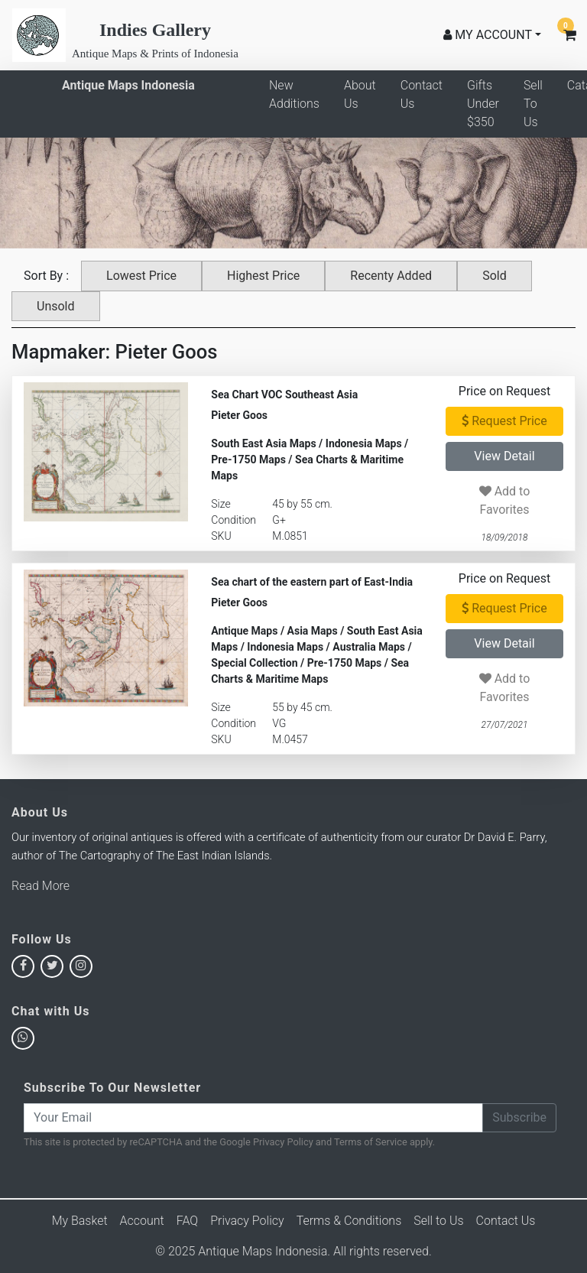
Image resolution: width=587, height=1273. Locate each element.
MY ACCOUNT (487, 35)
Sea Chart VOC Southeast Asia (284, 394)
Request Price (504, 421)
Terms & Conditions (349, 1220)
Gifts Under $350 (483, 103)
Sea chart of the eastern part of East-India (312, 582)
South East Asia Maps (263, 443)
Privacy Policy (283, 1142)
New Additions (294, 94)
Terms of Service (370, 1142)
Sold (494, 275)
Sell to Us (438, 1220)
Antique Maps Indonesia (128, 85)
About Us (360, 94)
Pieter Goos (239, 415)
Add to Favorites (504, 500)
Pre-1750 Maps (248, 459)
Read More (40, 885)
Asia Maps (312, 631)
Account (142, 1220)
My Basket (80, 1220)
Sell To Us (533, 103)
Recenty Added (391, 275)
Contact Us (422, 94)
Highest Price (263, 275)
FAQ (187, 1220)
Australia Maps (368, 647)
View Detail (504, 456)
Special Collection (254, 663)
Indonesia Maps (364, 443)
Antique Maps (244, 631)
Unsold (56, 306)
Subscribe (519, 1117)
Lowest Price (141, 275)
